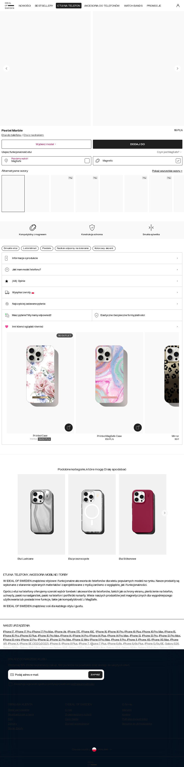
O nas (68, 710)
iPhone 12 (43, 639)
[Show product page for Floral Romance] (87, 193)
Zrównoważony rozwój (78, 714)
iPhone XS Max (160, 639)
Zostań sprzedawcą (77, 723)
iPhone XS (144, 639)
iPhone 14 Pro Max (118, 635)
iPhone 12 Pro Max (60, 639)
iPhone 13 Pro (150, 635)
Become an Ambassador (137, 723)
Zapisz (95, 675)
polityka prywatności (82, 684)
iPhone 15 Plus (28, 635)
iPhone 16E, (88, 631)
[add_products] (69, 427)
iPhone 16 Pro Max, (153, 631)
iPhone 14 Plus (97, 635)
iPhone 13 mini (11, 639)
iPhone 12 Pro (28, 639)
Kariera (126, 714)
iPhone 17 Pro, (23, 631)
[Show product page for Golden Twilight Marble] (136, 193)
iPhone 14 (65, 635)
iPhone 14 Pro (80, 635)
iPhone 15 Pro (11, 635)
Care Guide (71, 719)
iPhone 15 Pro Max (48, 635)
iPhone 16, (101, 631)
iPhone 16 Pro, (116, 631)
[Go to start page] (9, 5)
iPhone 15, (170, 631)
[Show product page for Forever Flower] (111, 193)
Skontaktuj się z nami (21, 714)
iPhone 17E (74, 631)
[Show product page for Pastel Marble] (13, 193)
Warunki (127, 710)
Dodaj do (137, 144)
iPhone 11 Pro (118, 639)
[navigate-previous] (165, 513)
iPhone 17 (8, 631)
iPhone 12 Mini (80, 639)
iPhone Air (60, 631)
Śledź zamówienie (18, 710)
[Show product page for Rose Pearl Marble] (37, 193)
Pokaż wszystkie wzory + (167, 171)
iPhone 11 (132, 639)
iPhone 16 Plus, (133, 631)
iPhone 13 (135, 635)
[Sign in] (178, 6)
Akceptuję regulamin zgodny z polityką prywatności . (54, 684)
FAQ (10, 719)
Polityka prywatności (135, 719)
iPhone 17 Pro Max (42, 631)
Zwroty (12, 723)
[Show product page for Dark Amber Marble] (160, 193)
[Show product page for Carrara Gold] (62, 193)
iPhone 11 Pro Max (100, 639)
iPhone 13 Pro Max (169, 635)
